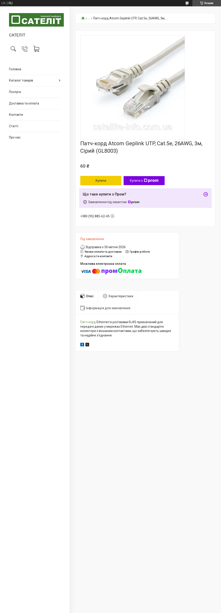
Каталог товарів (21, 80)
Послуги (15, 92)
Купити (101, 180)
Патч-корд (88, 322)
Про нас (15, 137)
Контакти (16, 114)
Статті (13, 126)
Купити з (144, 181)
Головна (15, 69)
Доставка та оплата (24, 103)
